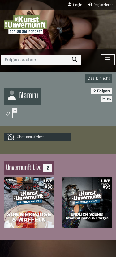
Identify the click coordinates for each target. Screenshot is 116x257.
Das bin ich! (99, 78)
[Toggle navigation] (108, 59)
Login (75, 4)
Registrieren (100, 4)
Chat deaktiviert (25, 137)
